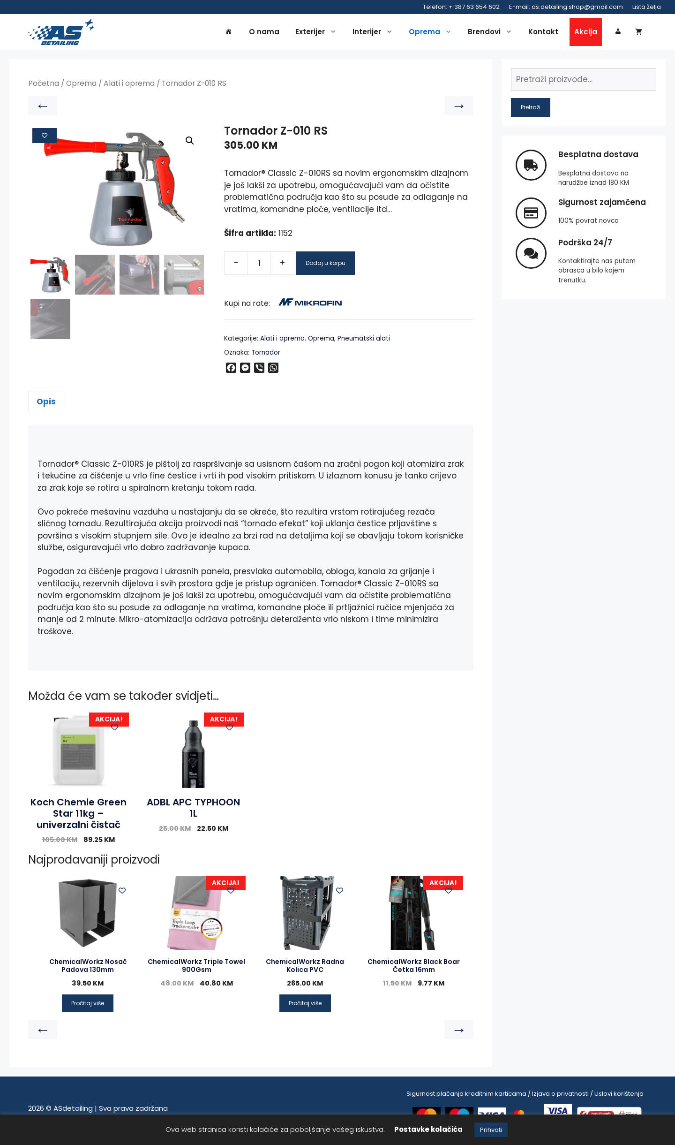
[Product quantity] (259, 267)
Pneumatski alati (364, 342)
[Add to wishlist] (44, 139)
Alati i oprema (129, 87)
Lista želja (646, 6)
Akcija (585, 33)
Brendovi (492, 34)
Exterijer (318, 34)
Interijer (375, 34)
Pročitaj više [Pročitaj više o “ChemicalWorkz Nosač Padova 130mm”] (87, 1007)
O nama (264, 33)
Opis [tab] (46, 405)
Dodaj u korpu (325, 267)
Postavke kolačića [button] (428, 1129)
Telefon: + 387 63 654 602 (461, 6)
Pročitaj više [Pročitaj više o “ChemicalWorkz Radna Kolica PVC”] (305, 1007)
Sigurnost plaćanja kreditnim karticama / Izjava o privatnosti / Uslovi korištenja (525, 1097)
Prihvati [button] (491, 1129)
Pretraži (530, 111)
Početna (43, 87)
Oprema (433, 34)
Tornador (265, 356)
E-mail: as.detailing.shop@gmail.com (566, 6)
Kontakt (543, 33)
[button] (189, 144)
